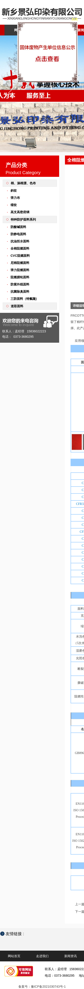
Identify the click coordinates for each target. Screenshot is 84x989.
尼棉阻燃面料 (20, 263)
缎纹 (14, 205)
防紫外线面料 (20, 284)
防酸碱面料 (18, 227)
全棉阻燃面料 (20, 248)
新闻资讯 (70, 956)
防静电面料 (18, 234)
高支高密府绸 (20, 212)
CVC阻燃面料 (20, 255)
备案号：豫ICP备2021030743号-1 (42, 986)
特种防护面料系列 (23, 219)
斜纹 (14, 190)
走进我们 (52, 30)
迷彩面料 (17, 306)
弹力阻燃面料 (20, 270)
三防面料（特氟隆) (24, 298)
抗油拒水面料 (20, 241)
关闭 (60, 105)
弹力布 (15, 198)
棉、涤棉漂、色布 (23, 183)
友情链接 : (17, 934)
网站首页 (20, 30)
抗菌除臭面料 (20, 291)
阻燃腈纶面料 (20, 277)
